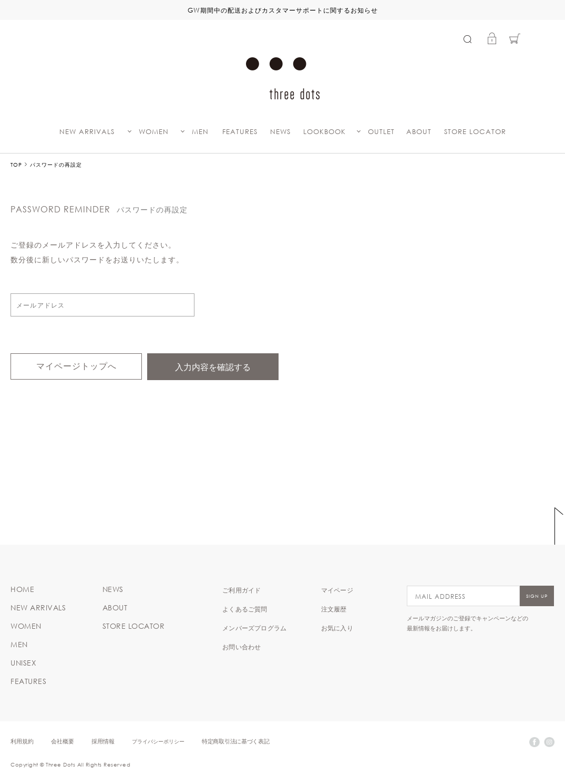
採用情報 (103, 741)
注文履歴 (334, 609)
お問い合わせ (241, 646)
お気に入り (337, 627)
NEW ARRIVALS (87, 132)
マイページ (337, 590)
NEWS (280, 132)
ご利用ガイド (241, 590)
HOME (22, 589)
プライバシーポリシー (158, 741)
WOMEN (154, 132)
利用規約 (22, 741)
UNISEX (23, 663)
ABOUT (419, 132)
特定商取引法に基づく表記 (235, 741)
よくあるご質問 (244, 609)
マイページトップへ (76, 366)
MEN (200, 132)
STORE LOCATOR (475, 132)
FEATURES (240, 132)
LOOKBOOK (324, 132)
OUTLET (381, 132)
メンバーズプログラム (254, 627)
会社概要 (62, 741)
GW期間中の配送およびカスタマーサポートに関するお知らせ (283, 10)
